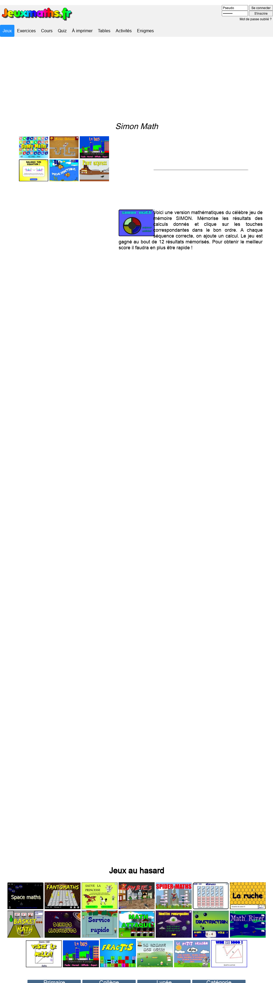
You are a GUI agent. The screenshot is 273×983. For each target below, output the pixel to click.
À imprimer (82, 30)
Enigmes (145, 30)
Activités (124, 30)
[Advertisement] (136, 79)
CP (54, 978)
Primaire (54, 973)
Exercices (26, 30)
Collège (109, 973)
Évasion (219, 978)
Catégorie (218, 973)
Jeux (7, 30)
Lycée (164, 973)
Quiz (62, 30)
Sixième (109, 978)
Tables (104, 30)
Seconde (163, 978)
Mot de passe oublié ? (256, 19)
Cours (47, 30)
